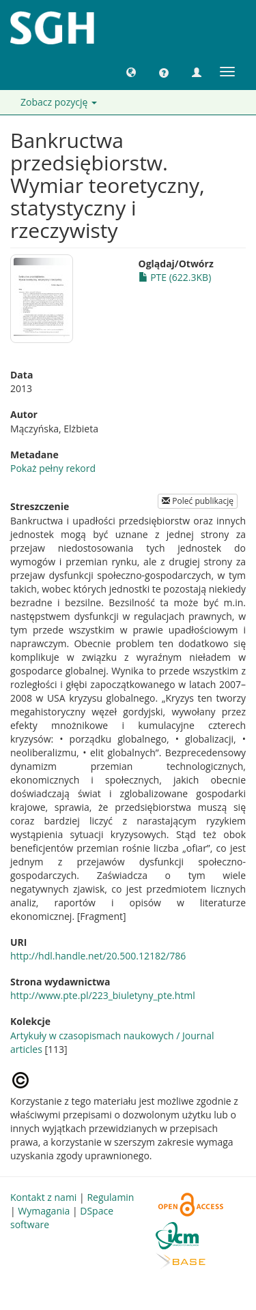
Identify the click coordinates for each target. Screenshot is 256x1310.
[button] (131, 71)
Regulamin (110, 1197)
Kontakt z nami (43, 1197)
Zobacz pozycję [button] (58, 101)
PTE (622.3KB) (175, 277)
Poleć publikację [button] (197, 501)
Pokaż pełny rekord (53, 468)
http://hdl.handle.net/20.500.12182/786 (98, 955)
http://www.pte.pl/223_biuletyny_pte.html (102, 995)
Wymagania (44, 1210)
